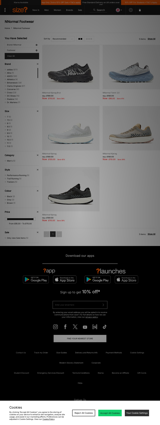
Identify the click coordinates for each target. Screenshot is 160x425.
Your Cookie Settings (137, 413)
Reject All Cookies (84, 413)
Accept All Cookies (110, 413)
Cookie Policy (48, 419)
